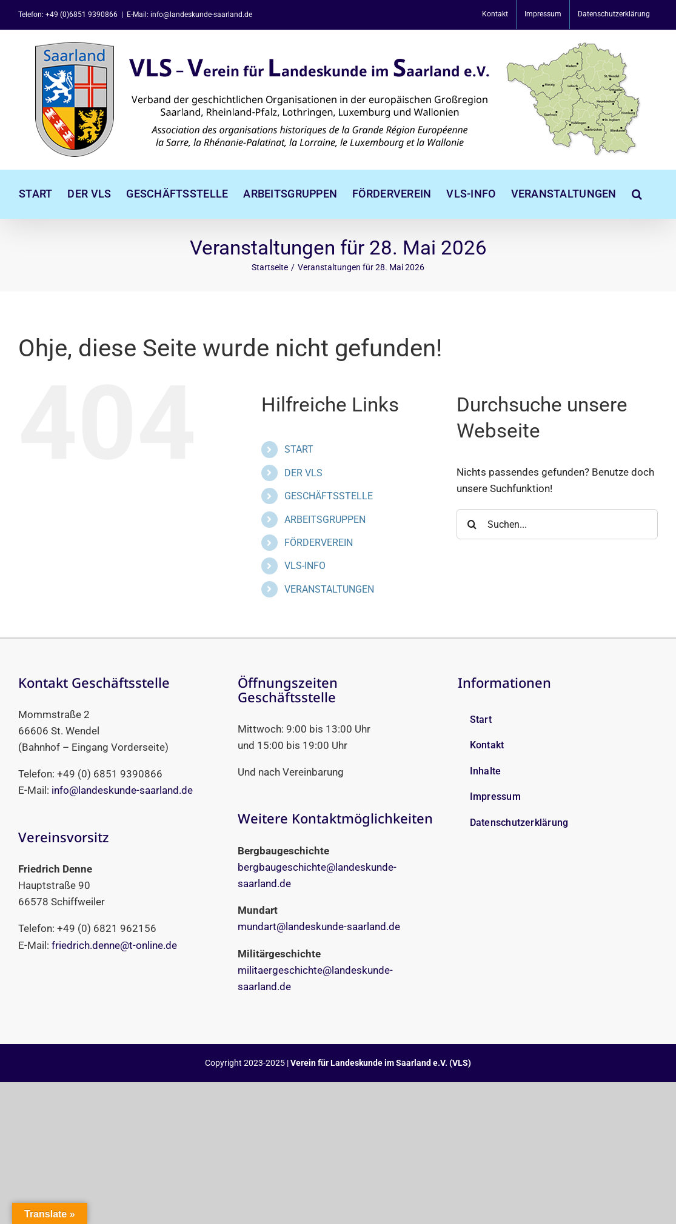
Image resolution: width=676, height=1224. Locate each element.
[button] (637, 194)
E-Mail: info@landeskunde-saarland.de (189, 14)
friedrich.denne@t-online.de (114, 945)
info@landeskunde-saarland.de (122, 790)
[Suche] (472, 524)
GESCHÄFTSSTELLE (328, 496)
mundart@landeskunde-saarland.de (319, 926)
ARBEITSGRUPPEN (325, 519)
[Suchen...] (557, 524)
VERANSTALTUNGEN (329, 589)
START (298, 449)
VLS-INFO (305, 565)
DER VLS (303, 473)
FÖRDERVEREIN (318, 542)
